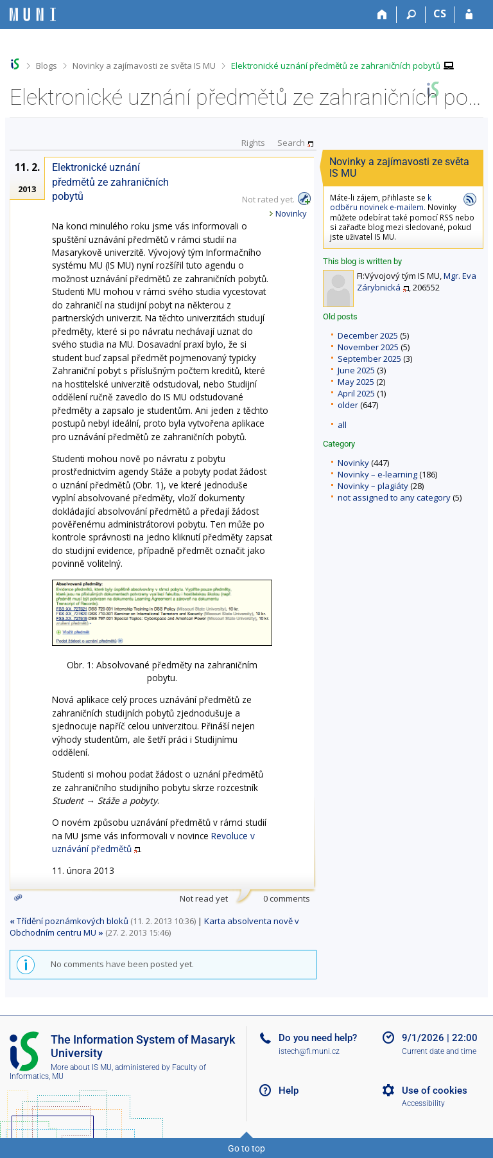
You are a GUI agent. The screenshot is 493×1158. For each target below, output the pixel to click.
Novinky (353, 462)
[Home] (382, 14)
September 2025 (369, 358)
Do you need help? (318, 1038)
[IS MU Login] (468, 14)
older (348, 405)
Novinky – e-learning (377, 474)
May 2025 (356, 381)
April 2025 (356, 393)
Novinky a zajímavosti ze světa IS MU (144, 65)
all (342, 425)
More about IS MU (81, 1067)
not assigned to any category (394, 497)
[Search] (411, 14)
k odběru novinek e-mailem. (380, 202)
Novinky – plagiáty (373, 486)
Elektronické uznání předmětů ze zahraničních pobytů (335, 65)
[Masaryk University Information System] (33, 14)
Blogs (46, 65)
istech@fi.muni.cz (309, 1051)
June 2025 (356, 370)
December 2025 (368, 335)
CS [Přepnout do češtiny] (439, 13)
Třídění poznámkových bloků (69, 921)
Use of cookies (434, 1090)
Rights (253, 142)
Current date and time (439, 1051)
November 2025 (368, 347)
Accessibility (423, 1103)
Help (288, 1090)
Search (291, 142)
